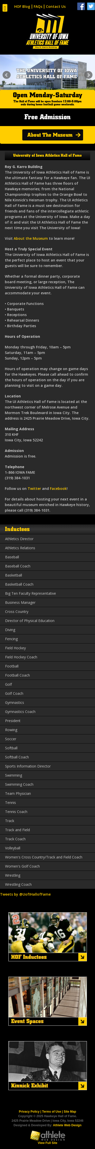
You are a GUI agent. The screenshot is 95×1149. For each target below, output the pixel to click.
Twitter (34, 488)
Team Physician (18, 793)
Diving (10, 629)
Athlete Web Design (67, 1125)
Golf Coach (14, 693)
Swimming (13, 775)
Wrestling (12, 875)
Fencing (11, 638)
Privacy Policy (29, 1111)
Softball (11, 748)
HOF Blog (22, 6)
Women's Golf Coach (22, 866)
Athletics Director (19, 538)
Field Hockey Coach (21, 657)
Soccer (10, 738)
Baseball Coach (17, 566)
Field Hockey (15, 647)
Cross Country (16, 611)
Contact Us (56, 6)
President (13, 720)
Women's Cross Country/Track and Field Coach (43, 857)
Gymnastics (14, 702)
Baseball (12, 557)
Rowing (11, 729)
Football (11, 666)
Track (9, 820)
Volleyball (12, 848)
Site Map (70, 1111)
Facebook (58, 488)
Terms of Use (51, 1111)
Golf (8, 684)
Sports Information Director (28, 766)
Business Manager (20, 602)
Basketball (13, 575)
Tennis (10, 802)
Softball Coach (17, 757)
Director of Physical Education (29, 620)
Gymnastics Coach (20, 711)
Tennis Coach (16, 811)
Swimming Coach (19, 784)
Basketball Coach (19, 584)
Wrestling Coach (18, 884)
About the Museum (31, 238)
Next (88, 75)
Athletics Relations (20, 547)
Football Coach (17, 675)
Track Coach (15, 838)
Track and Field (17, 829)
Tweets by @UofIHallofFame (25, 894)
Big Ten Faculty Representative (30, 593)
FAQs (38, 6)
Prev (7, 75)
